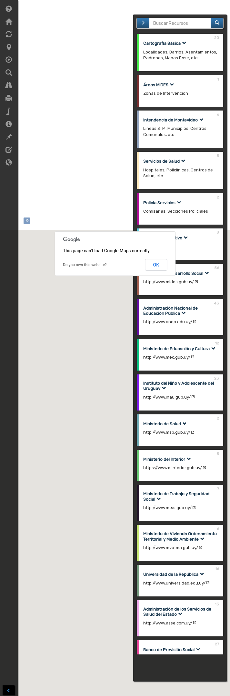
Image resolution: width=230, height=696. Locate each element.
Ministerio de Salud (165, 423)
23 (216, 378)
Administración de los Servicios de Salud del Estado (177, 612)
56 (216, 268)
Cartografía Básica (164, 43)
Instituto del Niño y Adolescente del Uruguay (178, 386)
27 (217, 644)
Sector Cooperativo (165, 238)
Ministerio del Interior (167, 459)
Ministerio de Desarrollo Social (176, 273)
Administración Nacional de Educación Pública (170, 311)
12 (217, 343)
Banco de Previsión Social (171, 649)
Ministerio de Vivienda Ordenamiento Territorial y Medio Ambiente (180, 536)
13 (217, 604)
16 (217, 568)
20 (216, 37)
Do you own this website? (85, 267)
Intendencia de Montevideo (173, 120)
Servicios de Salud (164, 161)
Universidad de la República (173, 574)
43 (216, 303)
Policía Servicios (162, 202)
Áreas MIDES (158, 84)
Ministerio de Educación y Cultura (179, 348)
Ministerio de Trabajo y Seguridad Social (176, 496)
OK (156, 267)
